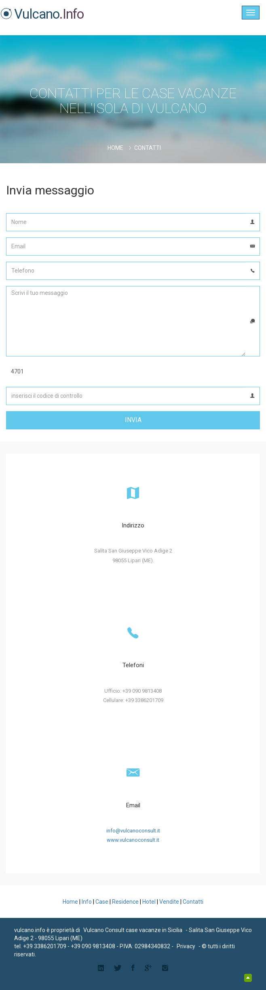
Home (115, 148)
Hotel (149, 901)
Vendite (169, 901)
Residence (125, 901)
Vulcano (42, 14)
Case (101, 901)
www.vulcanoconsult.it (133, 840)
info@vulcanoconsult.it (133, 831)
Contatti (193, 901)
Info (87, 901)
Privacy (186, 946)
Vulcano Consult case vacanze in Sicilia (132, 930)
